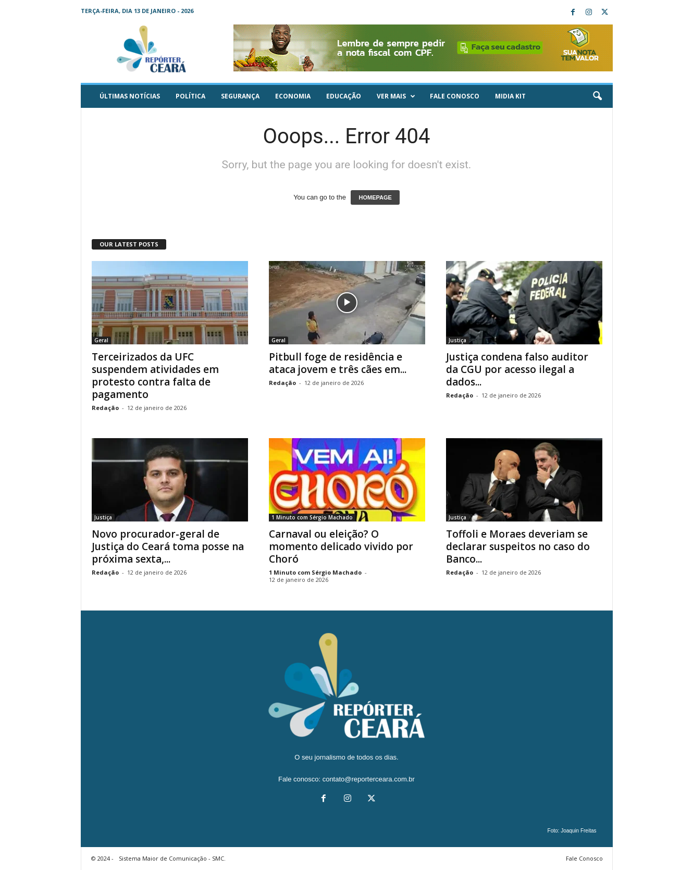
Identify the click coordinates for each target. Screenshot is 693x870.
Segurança (240, 96)
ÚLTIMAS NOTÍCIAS (130, 96)
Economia (293, 96)
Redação (105, 408)
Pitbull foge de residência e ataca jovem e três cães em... (337, 363)
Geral (101, 340)
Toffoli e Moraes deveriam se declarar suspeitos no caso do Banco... (518, 546)
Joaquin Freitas (578, 831)
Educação (343, 96)
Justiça (457, 340)
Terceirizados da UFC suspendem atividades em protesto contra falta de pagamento (155, 375)
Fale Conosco (454, 96)
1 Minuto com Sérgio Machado (312, 517)
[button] (597, 96)
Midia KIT (510, 96)
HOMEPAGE (374, 197)
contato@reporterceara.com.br (369, 779)
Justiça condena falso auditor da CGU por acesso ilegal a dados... (517, 369)
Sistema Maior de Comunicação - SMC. (172, 858)
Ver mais (396, 96)
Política (190, 96)
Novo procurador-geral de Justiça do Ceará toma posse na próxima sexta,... (168, 546)
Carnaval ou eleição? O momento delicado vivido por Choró (341, 546)
